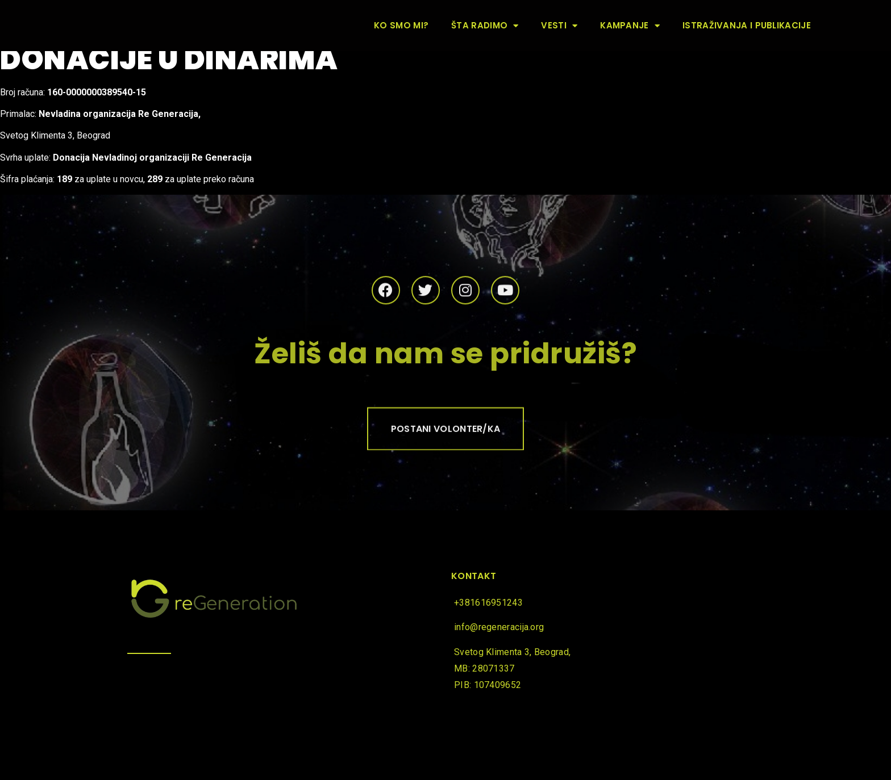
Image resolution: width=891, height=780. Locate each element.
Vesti (559, 26)
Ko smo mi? (401, 25)
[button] (445, 431)
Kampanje (630, 26)
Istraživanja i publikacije (746, 25)
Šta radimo (484, 26)
